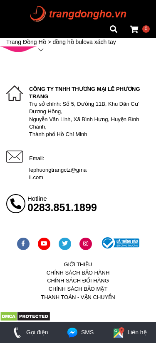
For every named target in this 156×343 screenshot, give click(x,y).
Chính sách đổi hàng (78, 280)
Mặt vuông (20, 6)
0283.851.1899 (62, 207)
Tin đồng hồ (21, 14)
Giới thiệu (78, 264)
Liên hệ (129, 332)
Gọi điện (29, 332)
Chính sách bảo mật (78, 289)
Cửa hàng (19, 30)
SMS (80, 332)
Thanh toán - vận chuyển (78, 297)
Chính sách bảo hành (78, 273)
